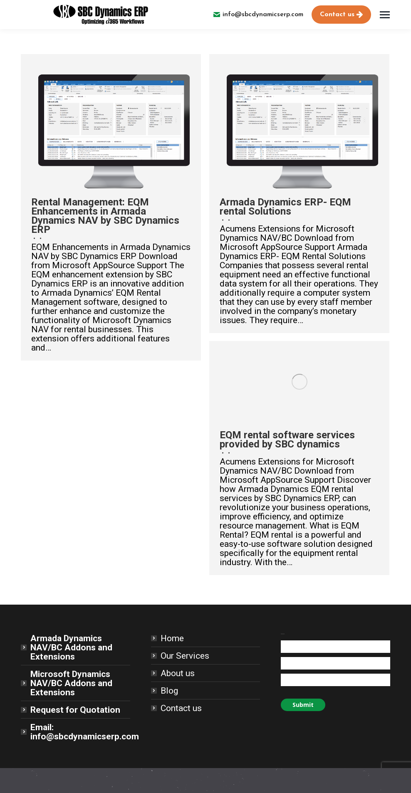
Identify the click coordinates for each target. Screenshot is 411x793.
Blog (169, 690)
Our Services (185, 655)
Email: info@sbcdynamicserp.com (84, 732)
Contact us (181, 708)
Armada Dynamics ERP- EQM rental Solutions (285, 206)
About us (178, 673)
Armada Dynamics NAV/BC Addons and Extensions (71, 647)
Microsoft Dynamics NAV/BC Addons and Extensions (71, 683)
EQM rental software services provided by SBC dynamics (287, 439)
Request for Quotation (75, 709)
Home (172, 638)
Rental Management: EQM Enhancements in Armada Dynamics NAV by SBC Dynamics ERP (105, 215)
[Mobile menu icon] (384, 15)
